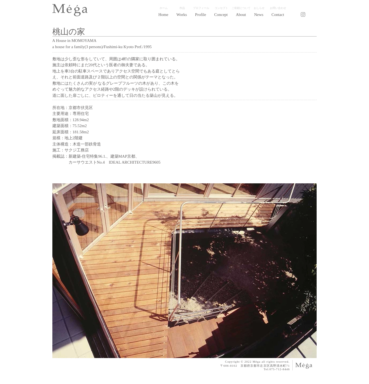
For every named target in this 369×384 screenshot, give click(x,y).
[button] (181, 15)
